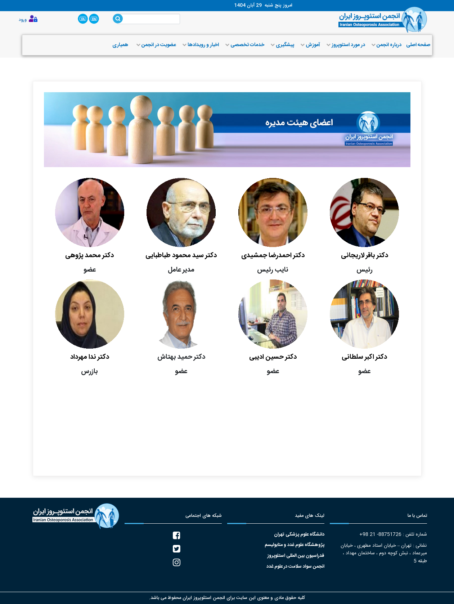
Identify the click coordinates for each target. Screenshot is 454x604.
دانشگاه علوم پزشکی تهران (299, 534)
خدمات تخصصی (244, 45)
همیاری (120, 45)
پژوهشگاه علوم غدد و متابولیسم (294, 545)
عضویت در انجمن (155, 45)
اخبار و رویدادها (200, 45)
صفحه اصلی (418, 45)
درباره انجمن (385, 45)
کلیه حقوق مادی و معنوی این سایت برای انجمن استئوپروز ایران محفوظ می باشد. (227, 598)
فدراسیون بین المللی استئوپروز (296, 556)
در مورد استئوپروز (345, 45)
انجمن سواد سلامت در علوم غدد (295, 567)
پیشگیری (281, 45)
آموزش (309, 45)
